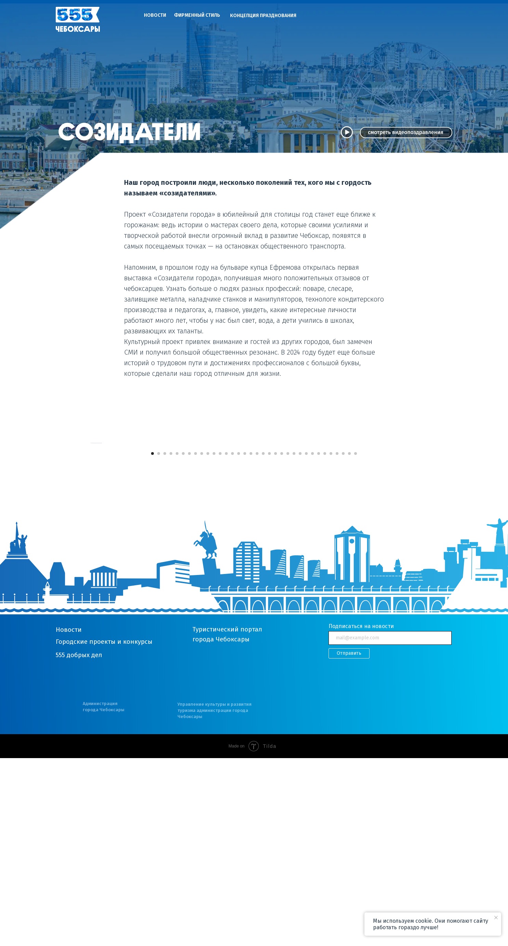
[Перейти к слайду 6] (183, 641)
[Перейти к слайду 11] (214, 641)
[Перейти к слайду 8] (195, 641)
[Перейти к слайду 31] (337, 641)
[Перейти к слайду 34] (355, 641)
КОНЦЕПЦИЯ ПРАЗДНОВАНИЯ (263, 15)
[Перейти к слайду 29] (324, 641)
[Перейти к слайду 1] (152, 641)
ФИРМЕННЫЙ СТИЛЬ (197, 15)
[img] (78, 19)
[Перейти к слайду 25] (300, 641)
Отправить (349, 841)
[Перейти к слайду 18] (257, 641)
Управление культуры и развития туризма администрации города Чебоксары (214, 898)
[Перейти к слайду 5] (177, 641)
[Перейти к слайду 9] (201, 641)
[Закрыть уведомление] (496, 917)
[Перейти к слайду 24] (294, 641)
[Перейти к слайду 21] (275, 641)
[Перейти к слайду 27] (312, 641)
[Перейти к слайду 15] (238, 641)
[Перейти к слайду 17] (251, 641)
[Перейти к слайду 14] (232, 641)
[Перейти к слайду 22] (281, 641)
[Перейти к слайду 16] (244, 641)
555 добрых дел (79, 843)
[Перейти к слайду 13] (226, 641)
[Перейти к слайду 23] (287, 641)
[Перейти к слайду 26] (306, 641)
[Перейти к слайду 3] (164, 641)
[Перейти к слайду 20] (269, 641)
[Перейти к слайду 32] (343, 641)
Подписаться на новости (361, 814)
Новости (69, 817)
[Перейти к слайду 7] (189, 641)
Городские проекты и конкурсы (104, 829)
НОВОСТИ (155, 15)
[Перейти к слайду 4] (171, 641)
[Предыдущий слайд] (90, 537)
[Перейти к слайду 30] (331, 641)
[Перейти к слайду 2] (158, 641)
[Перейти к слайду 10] (207, 641)
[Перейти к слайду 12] (220, 641)
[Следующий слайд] (418, 537)
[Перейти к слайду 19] (263, 641)
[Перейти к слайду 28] (318, 641)
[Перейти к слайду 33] (349, 641)
